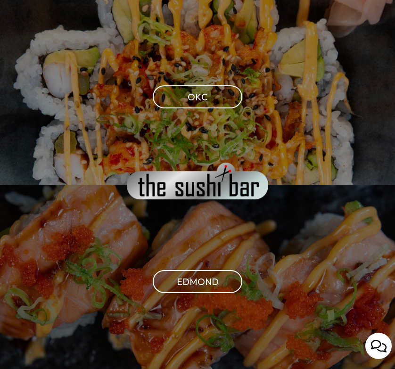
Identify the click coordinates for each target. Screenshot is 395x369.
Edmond (186, 281)
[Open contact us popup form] (378, 346)
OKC (180, 96)
